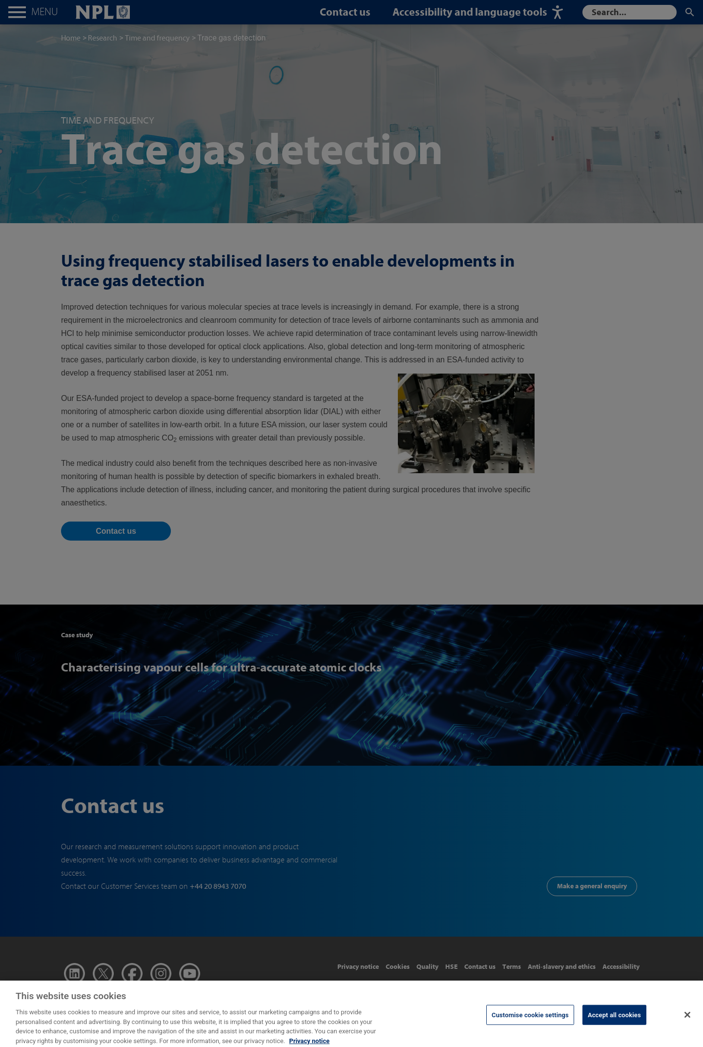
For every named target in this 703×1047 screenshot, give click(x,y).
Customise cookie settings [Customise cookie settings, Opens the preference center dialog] (530, 1021)
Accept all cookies (614, 1021)
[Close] (687, 1020)
